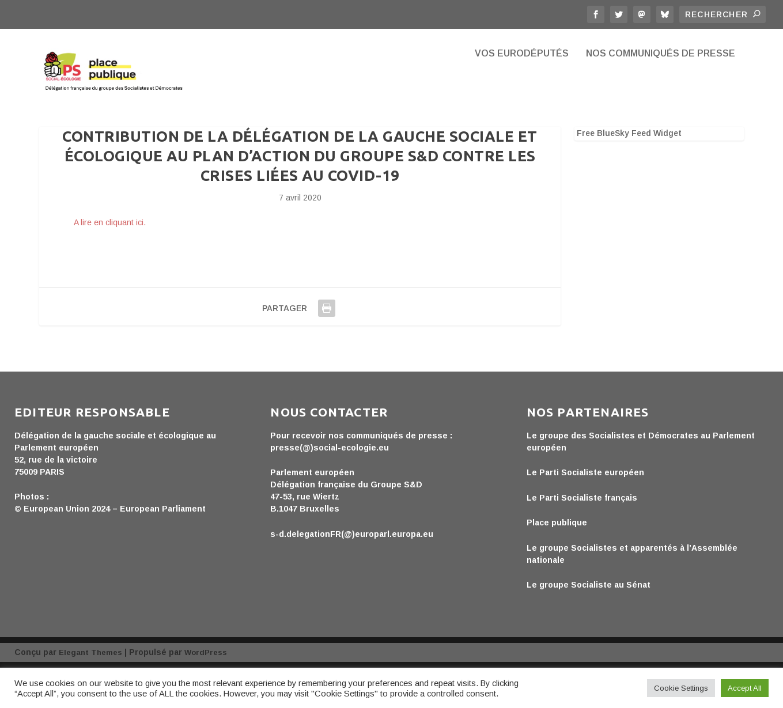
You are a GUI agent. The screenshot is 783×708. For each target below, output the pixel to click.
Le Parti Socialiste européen (585, 512)
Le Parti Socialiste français (582, 538)
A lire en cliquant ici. (110, 262)
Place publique (557, 562)
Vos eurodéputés (522, 86)
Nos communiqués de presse (660, 86)
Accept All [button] (745, 688)
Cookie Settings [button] (681, 688)
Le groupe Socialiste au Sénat (588, 625)
